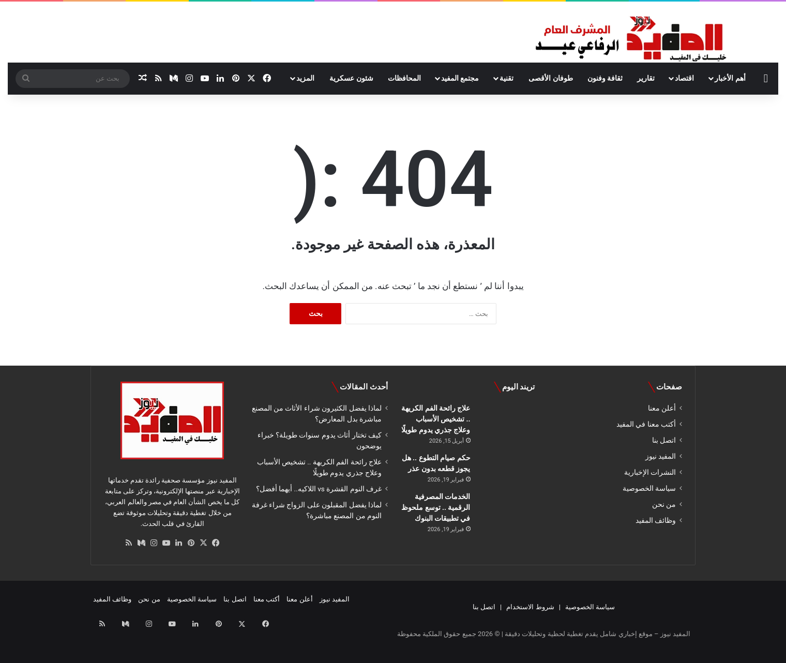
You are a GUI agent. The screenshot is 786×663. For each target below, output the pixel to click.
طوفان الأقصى (550, 78)
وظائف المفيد (656, 520)
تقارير (646, 78)
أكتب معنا (266, 599)
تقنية (506, 78)
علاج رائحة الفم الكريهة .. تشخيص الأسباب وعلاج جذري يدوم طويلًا (435, 419)
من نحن (664, 504)
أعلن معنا (662, 408)
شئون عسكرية (351, 78)
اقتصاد (684, 78)
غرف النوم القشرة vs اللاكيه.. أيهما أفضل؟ (319, 489)
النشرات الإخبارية (650, 472)
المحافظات (404, 78)
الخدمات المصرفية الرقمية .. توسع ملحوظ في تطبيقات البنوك (435, 507)
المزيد (305, 78)
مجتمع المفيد (460, 78)
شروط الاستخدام (530, 607)
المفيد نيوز (660, 456)
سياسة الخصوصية (649, 488)
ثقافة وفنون (605, 78)
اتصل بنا (664, 440)
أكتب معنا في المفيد (646, 424)
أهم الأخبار (730, 78)
